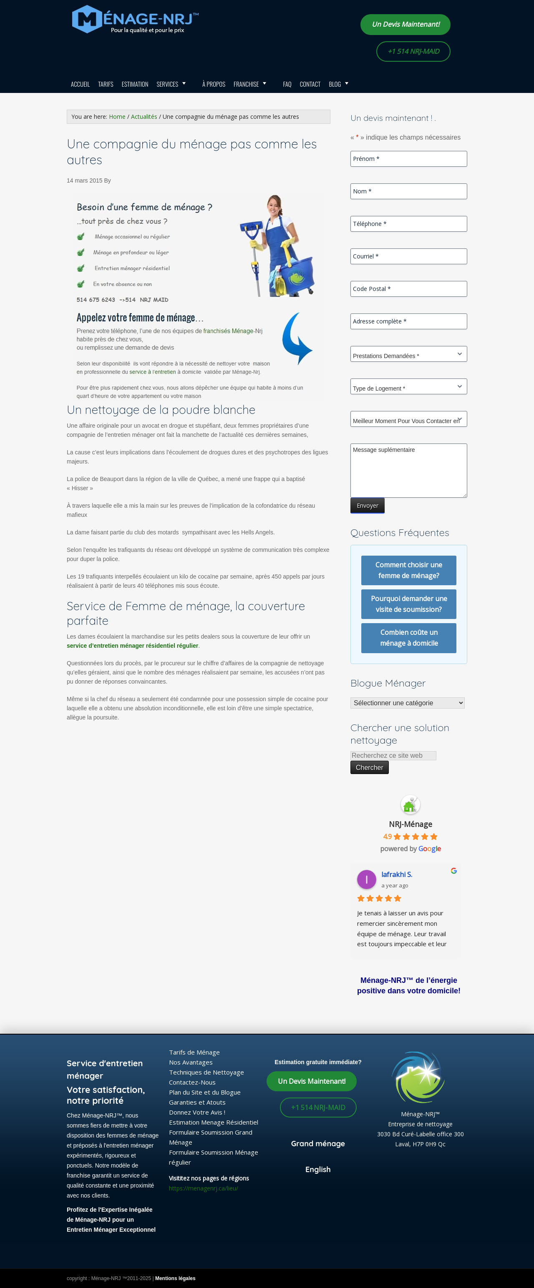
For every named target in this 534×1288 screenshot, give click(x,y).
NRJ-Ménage (410, 824)
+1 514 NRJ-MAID (413, 51)
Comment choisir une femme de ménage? (408, 570)
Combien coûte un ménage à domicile (409, 638)
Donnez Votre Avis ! (197, 1112)
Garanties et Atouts (197, 1102)
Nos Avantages (191, 1062)
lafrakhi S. (399, 874)
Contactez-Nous (192, 1082)
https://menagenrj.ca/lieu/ (203, 1188)
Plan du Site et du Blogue (205, 1092)
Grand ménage (318, 1143)
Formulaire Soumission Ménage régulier (213, 1157)
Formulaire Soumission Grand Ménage (210, 1137)
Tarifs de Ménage (194, 1052)
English (318, 1169)
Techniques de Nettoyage (206, 1072)
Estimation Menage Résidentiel (213, 1122)
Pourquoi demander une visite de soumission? (409, 604)
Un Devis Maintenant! (405, 24)
